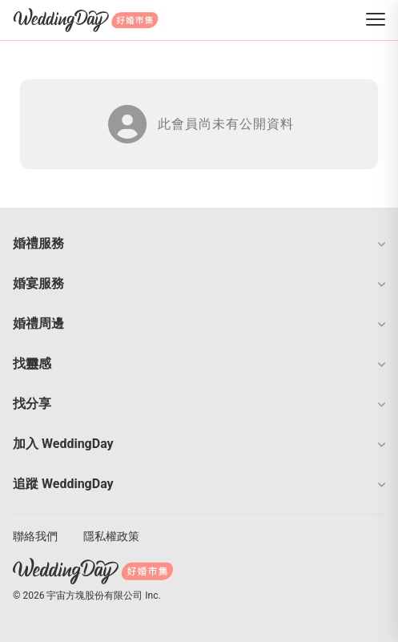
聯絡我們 (35, 536)
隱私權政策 (111, 536)
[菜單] (375, 20)
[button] (199, 243)
